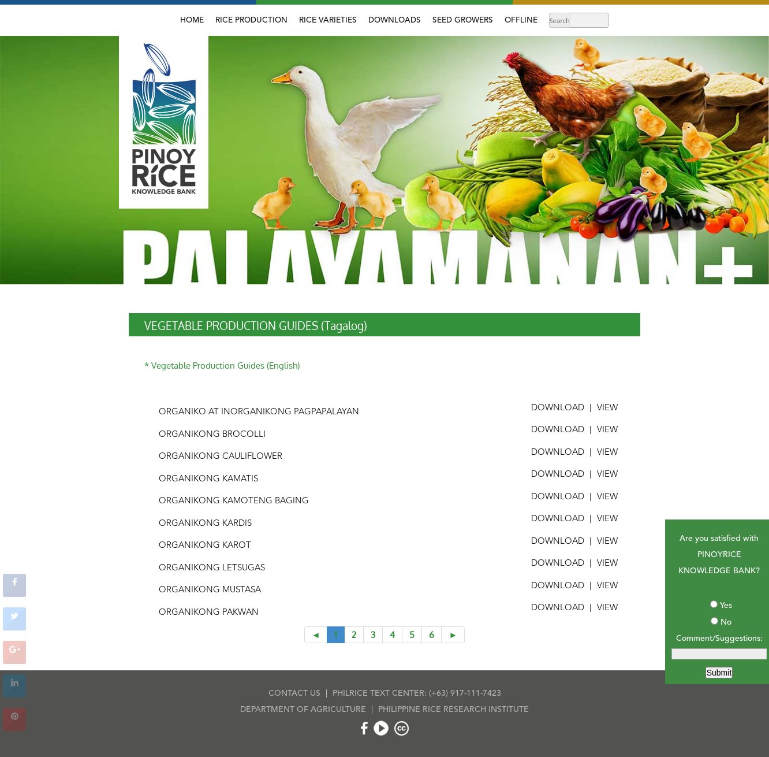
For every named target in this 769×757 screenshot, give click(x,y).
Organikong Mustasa (210, 590)
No (726, 622)
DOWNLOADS (394, 20)
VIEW (607, 408)
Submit (719, 672)
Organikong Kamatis (208, 479)
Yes (726, 606)
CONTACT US (294, 693)
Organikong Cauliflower (220, 456)
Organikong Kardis (205, 523)
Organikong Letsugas (212, 568)
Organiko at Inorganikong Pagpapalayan (259, 412)
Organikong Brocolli (212, 435)
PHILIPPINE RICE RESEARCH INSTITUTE (453, 710)
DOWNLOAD (557, 408)
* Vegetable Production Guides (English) (222, 365)
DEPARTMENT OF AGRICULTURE (303, 710)
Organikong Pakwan (209, 612)
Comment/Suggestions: (719, 638)
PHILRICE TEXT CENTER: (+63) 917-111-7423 (417, 693)
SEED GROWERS (462, 20)
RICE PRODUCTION (251, 20)
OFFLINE (521, 20)
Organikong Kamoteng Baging (234, 501)
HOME (192, 20)
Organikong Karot (205, 545)
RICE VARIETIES (328, 20)
